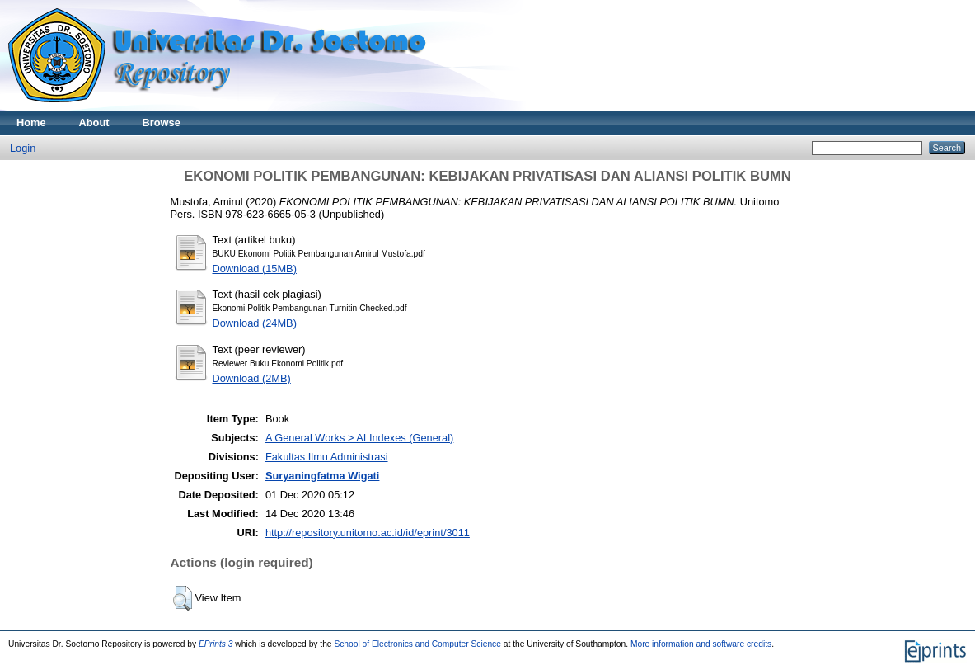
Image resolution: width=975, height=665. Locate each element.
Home (31, 122)
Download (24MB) (255, 323)
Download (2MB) (252, 378)
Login (22, 148)
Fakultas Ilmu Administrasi (326, 456)
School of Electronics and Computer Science (417, 643)
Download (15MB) (255, 268)
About (94, 122)
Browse (161, 122)
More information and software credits (700, 643)
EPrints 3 (216, 643)
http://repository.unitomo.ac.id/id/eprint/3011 (367, 532)
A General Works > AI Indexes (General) (359, 438)
